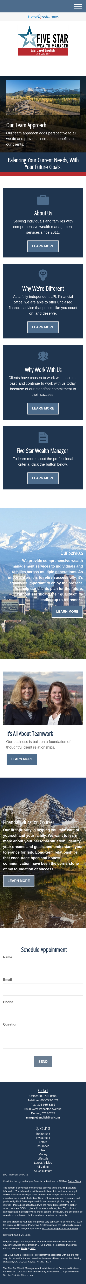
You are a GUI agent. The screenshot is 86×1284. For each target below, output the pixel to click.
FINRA (24, 1248)
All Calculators (43, 1171)
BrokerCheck (74, 1181)
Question (10, 1024)
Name (7, 957)
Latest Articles (43, 1162)
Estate (43, 1142)
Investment (43, 1137)
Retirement (43, 1133)
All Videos (43, 1166)
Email (7, 979)
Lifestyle (43, 1158)
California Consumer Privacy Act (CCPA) (27, 1225)
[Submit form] (43, 1062)
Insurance (43, 1146)
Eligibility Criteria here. (23, 1275)
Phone (8, 1002)
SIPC (32, 1248)
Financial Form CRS (18, 1174)
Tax (43, 1150)
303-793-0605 (43, 69)
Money (43, 1154)
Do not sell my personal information (60, 1228)
